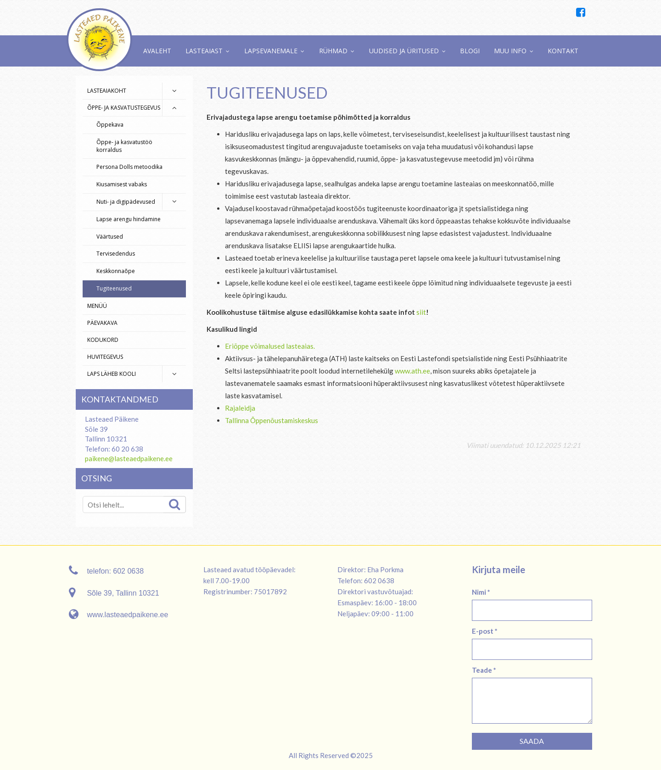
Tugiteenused (114, 288)
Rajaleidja (240, 408)
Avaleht (157, 50)
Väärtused (109, 236)
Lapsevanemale (270, 50)
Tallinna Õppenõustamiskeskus (271, 420)
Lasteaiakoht (106, 91)
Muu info (510, 50)
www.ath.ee (412, 371)
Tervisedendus (115, 253)
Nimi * (481, 592)
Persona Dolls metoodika (129, 167)
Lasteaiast (204, 50)
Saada (532, 741)
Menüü (97, 306)
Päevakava (102, 323)
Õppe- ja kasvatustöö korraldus (124, 146)
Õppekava (109, 124)
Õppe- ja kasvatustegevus (123, 108)
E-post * (485, 631)
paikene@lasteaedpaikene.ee (129, 458)
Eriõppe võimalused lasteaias (269, 346)
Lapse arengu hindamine (128, 219)
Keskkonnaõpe (115, 271)
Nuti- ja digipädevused (125, 202)
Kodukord (102, 340)
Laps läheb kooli (111, 374)
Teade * (484, 670)
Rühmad (333, 50)
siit (421, 312)
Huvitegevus (105, 357)
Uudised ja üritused (404, 50)
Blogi (470, 50)
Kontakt (563, 50)
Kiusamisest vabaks (121, 184)
